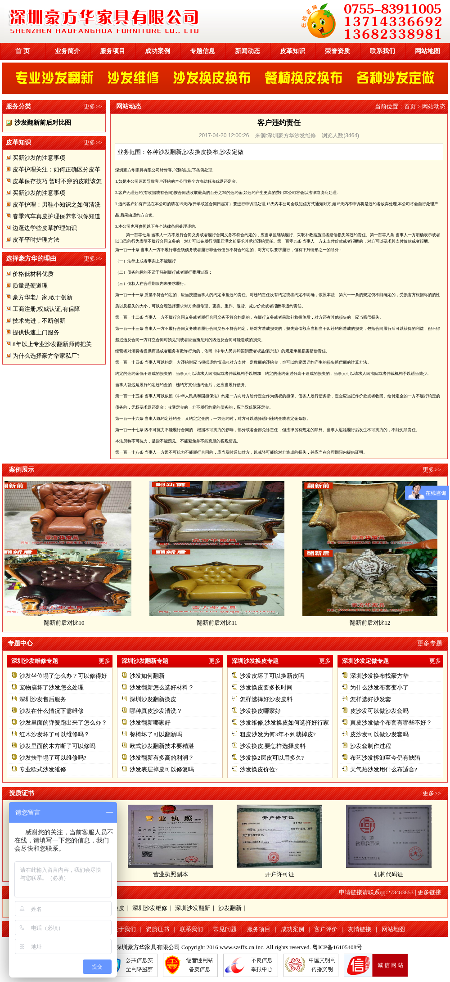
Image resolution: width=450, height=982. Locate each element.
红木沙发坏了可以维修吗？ (54, 734)
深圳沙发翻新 (192, 908)
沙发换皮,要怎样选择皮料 (273, 746)
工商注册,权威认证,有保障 (46, 309)
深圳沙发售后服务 (42, 699)
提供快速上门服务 (36, 332)
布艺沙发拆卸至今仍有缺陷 (385, 757)
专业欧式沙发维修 (42, 769)
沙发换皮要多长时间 (266, 687)
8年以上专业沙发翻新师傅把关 (52, 344)
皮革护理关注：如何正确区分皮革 (56, 169)
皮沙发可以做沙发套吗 (379, 710)
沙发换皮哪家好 (260, 710)
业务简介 (67, 51)
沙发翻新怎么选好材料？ (162, 687)
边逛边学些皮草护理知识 (45, 228)
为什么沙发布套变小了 (379, 687)
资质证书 (157, 929)
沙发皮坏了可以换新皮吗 (272, 675)
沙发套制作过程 (370, 746)
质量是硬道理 (30, 285)
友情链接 (359, 929)
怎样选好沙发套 (370, 699)
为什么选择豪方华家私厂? (46, 355)
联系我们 (382, 51)
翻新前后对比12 (374, 622)
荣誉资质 (337, 51)
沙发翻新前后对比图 (42, 122)
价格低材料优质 (33, 273)
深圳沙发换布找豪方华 (379, 675)
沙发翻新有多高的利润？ (162, 757)
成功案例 (157, 51)
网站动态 (434, 106)
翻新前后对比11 (221, 622)
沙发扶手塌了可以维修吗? (52, 757)
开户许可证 (279, 874)
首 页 (22, 51)
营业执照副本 (170, 874)
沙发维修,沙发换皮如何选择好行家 (284, 722)
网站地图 (427, 51)
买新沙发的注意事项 (39, 157)
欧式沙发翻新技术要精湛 (162, 746)
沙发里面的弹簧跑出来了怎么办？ (63, 722)
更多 (104, 661)
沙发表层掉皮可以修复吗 (162, 769)
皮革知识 (292, 51)
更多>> (93, 106)
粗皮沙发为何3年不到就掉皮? (277, 734)
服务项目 (112, 51)
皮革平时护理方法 (36, 239)
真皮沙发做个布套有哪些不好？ (391, 722)
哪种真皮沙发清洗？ (156, 710)
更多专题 (429, 643)
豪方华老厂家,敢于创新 (42, 297)
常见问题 (225, 929)
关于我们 (124, 929)
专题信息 (202, 51)
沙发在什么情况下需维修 (51, 710)
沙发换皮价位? (259, 769)
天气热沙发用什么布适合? (383, 769)
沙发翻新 (230, 908)
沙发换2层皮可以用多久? (272, 757)
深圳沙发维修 (149, 908)
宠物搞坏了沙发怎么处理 (51, 687)
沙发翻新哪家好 (150, 722)
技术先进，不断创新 (39, 320)
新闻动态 (247, 51)
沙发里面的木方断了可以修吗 (57, 746)
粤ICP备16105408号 (337, 947)
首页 (410, 106)
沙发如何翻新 (147, 675)
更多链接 (429, 892)
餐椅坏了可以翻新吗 (156, 734)
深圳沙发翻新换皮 (153, 699)
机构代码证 (388, 874)
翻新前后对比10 (68, 622)
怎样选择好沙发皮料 (266, 699)
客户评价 (326, 929)
